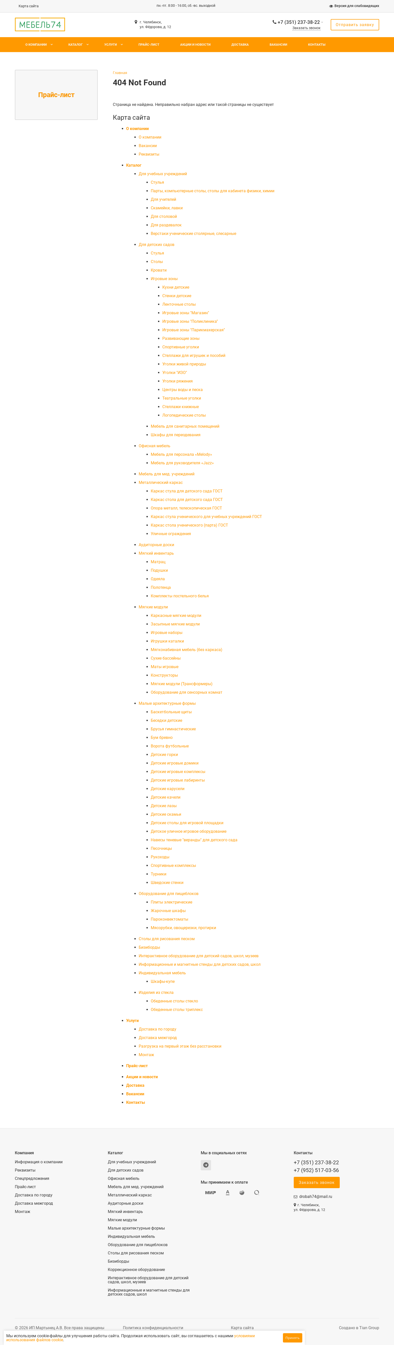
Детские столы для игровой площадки (187, 822)
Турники (158, 874)
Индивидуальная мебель (162, 973)
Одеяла (158, 579)
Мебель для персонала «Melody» (181, 454)
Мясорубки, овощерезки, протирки (183, 927)
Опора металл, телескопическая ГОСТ (186, 508)
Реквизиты (149, 154)
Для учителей (163, 199)
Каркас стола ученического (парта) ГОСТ (189, 525)
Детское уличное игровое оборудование (188, 831)
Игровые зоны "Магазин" (185, 312)
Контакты (316, 44)
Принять (292, 1338)
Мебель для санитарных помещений (185, 426)
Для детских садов (156, 244)
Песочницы (161, 848)
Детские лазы (164, 805)
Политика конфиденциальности (153, 1327)
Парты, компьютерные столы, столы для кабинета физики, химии (212, 190)
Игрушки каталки (167, 641)
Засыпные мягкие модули (175, 624)
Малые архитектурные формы (167, 703)
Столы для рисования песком (167, 938)
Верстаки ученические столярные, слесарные (193, 233)
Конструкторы (164, 675)
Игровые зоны (164, 278)
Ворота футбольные (170, 746)
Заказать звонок (306, 28)
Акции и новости (195, 44)
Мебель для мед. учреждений (166, 474)
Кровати (159, 270)
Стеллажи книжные (180, 406)
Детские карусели (167, 788)
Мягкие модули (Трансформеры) (182, 683)
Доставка (240, 44)
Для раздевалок (166, 225)
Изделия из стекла (156, 992)
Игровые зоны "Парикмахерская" (193, 330)
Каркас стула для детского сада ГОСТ (187, 491)
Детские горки (164, 754)
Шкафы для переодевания (176, 434)
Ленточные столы (179, 304)
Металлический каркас (161, 482)
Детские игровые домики (175, 763)
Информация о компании (39, 1162)
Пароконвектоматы (169, 919)
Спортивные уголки (180, 347)
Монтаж (146, 1054)
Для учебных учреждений (163, 173)
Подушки (159, 570)
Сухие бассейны (166, 658)
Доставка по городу (157, 1029)
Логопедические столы (184, 415)
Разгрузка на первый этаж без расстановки (180, 1046)
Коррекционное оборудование (136, 1270)
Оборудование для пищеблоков (169, 893)
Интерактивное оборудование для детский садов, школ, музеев (199, 955)
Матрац (158, 561)
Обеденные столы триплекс (177, 1009)
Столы (157, 261)
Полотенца (161, 587)
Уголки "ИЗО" (174, 372)
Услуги (110, 44)
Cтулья (157, 182)
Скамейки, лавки (167, 208)
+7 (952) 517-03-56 (316, 1170)
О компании (36, 44)
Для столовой (164, 216)
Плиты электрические (171, 902)
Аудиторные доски (156, 544)
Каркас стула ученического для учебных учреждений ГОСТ (206, 516)
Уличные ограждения (171, 533)
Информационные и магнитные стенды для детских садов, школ (200, 964)
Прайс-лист (148, 44)
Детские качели (165, 797)
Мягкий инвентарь (156, 553)
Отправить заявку (355, 24)
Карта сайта (29, 6)
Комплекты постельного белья (180, 596)
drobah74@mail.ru (315, 1196)
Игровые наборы (166, 632)
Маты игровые (164, 666)
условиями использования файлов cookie (72, 1339)
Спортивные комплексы (173, 865)
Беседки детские (166, 720)
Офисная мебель (154, 445)
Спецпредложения (32, 1179)
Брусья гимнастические (173, 729)
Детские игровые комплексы (178, 771)
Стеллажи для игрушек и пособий (193, 355)
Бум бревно (162, 737)
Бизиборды (149, 947)
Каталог (75, 44)
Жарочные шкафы (168, 910)
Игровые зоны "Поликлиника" (190, 321)
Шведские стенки (167, 882)
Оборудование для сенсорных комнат (186, 692)
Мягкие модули (153, 607)
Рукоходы (160, 857)
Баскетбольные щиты (171, 712)
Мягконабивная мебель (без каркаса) (186, 649)
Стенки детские (176, 295)
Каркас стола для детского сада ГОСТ (187, 499)
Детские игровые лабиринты (178, 780)
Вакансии (278, 44)
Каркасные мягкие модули (176, 615)
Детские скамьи (166, 814)
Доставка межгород (158, 1037)
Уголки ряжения (177, 381)
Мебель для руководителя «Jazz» (182, 463)
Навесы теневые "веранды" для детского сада (194, 840)
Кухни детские (175, 287)
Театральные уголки (181, 398)
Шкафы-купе (163, 981)
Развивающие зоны (181, 338)
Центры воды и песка (182, 389)
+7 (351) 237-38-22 (299, 22)
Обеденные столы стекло (174, 1001)
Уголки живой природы (184, 364)
